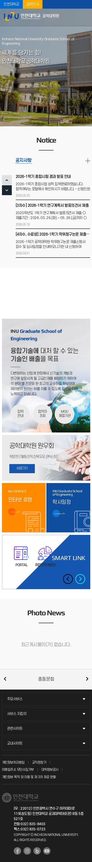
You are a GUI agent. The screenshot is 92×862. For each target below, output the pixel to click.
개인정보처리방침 (13, 762)
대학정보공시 (49, 769)
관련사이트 (15, 729)
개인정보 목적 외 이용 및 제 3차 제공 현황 (29, 777)
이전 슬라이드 (5, 113)
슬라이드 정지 (10, 113)
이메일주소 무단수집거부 (18, 769)
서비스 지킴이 (16, 714)
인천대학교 (11, 4)
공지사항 (23, 160)
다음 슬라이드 (16, 113)
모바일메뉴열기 (86, 17)
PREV (7, 180)
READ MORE (87, 160)
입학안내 (32, 4)
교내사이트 (15, 743)
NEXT (7, 190)
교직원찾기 (39, 762)
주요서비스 (15, 699)
